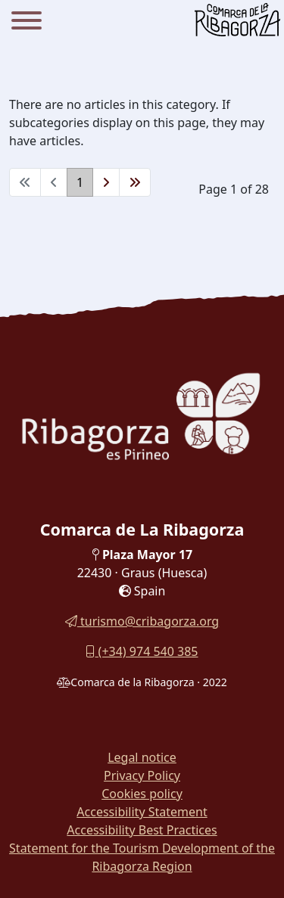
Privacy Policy (142, 775)
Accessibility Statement (141, 811)
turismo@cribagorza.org (142, 621)
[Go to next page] (106, 182)
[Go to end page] (135, 182)
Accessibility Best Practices (142, 830)
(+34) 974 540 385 (142, 651)
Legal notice (142, 757)
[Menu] (26, 22)
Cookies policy (142, 793)
